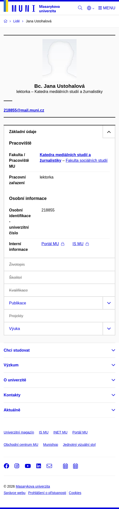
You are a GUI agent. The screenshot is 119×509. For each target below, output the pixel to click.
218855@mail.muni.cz (24, 110)
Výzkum (11, 365)
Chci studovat (17, 350)
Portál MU (52, 244)
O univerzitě (15, 380)
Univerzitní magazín (19, 432)
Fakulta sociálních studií (87, 160)
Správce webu (15, 493)
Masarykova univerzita (33, 486)
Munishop (50, 445)
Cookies (75, 493)
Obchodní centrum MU (21, 445)
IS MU (81, 244)
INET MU (60, 432)
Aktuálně (12, 410)
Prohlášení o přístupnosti (47, 493)
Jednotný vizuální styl (79, 445)
